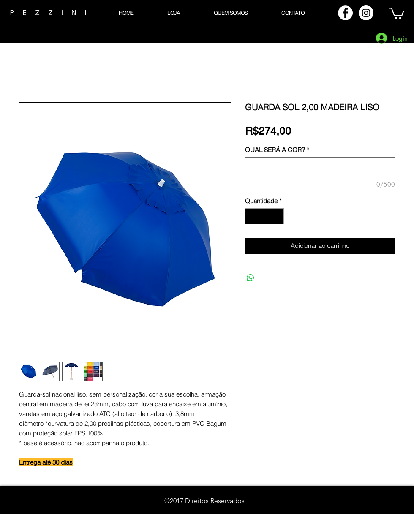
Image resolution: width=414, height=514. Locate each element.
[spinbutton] (265, 216)
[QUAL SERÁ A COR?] (320, 167)
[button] (396, 12)
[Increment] (277, 216)
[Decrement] (252, 216)
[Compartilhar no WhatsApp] (250, 278)
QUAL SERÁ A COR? (277, 150)
